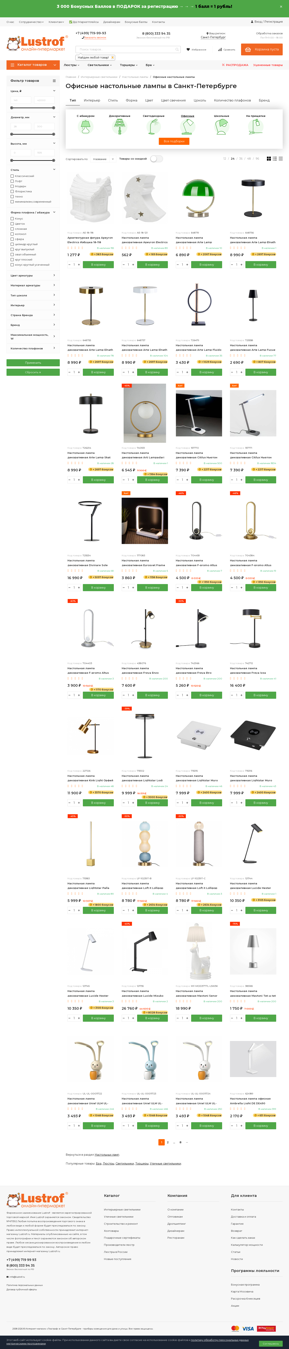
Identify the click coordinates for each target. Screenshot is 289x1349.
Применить (33, 363)
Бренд (264, 100)
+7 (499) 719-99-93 (91, 33)
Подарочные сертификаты (122, 1238)
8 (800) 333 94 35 (156, 33)
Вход (258, 21)
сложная (19, 228)
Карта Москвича (242, 1291)
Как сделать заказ (243, 1238)
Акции (235, 1305)
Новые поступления (117, 1259)
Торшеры (129, 65)
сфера (17, 239)
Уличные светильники (165, 1164)
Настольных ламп (107, 1155)
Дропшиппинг (176, 1223)
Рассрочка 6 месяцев (245, 1299)
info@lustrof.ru (17, 1277)
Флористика (21, 191)
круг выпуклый (22, 249)
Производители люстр (119, 1245)
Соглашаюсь (271, 1343)
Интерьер (92, 100)
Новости (237, 1259)
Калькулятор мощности (247, 1245)
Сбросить (33, 372)
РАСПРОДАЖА (234, 65)
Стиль (113, 100)
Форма (131, 100)
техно (17, 196)
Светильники (100, 65)
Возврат (236, 1231)
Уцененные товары (268, 65)
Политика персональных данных (25, 1285)
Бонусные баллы (136, 21)
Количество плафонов (232, 100)
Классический (22, 176)
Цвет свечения (173, 100)
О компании (175, 1209)
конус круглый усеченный (30, 264)
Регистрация (273, 21)
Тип (73, 100)
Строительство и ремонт (121, 1223)
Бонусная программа (245, 1284)
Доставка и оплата (243, 1216)
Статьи (235, 1252)
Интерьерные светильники (99, 77)
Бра (150, 65)
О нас (10, 21)
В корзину (98, 264)
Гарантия (237, 1223)
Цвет (149, 100)
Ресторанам (175, 1238)
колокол (18, 234)
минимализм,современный (31, 201)
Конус (17, 218)
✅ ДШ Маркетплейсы (84, 21)
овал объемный (23, 254)
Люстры (72, 65)
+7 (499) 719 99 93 (21, 1260)
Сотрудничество (31, 21)
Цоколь (200, 100)
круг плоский (21, 259)
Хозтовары (111, 1231)
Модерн (18, 186)
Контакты (158, 21)
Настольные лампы (135, 77)
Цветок (18, 223)
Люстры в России (115, 1252)
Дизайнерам (111, 21)
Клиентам (56, 21)
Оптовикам (175, 1216)
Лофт (16, 181)
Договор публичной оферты (22, 1289)
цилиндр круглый (24, 244)
